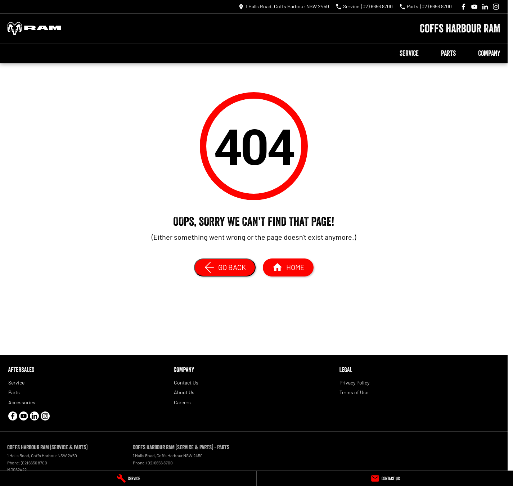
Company (489, 53)
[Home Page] (34, 28)
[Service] (128, 478)
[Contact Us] (385, 478)
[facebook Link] (463, 6)
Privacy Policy (354, 382)
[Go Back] (225, 267)
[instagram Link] (495, 6)
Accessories (21, 402)
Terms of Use (353, 392)
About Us (184, 392)
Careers (182, 402)
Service (409, 53)
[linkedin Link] (485, 6)
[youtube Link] (474, 6)
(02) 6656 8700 (34, 462)
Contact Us (186, 382)
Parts (448, 53)
